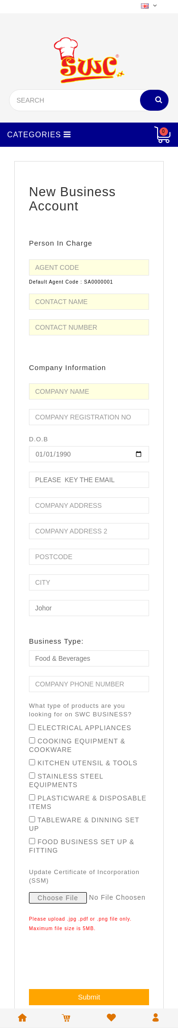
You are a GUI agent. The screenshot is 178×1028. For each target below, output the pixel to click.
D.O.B (38, 439)
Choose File (57, 898)
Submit (89, 997)
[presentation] (101, 958)
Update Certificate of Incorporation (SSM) (84, 876)
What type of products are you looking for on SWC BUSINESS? (80, 710)
